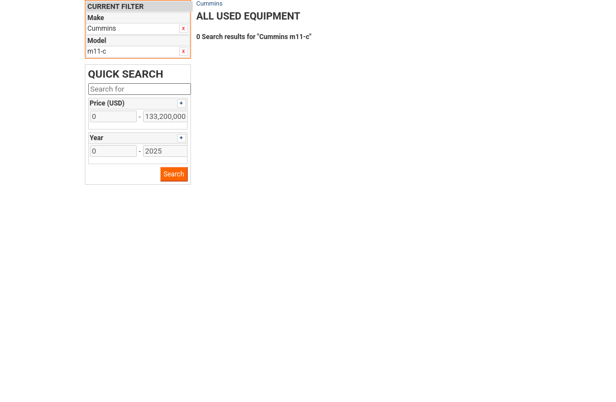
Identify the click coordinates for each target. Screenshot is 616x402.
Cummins (210, 3)
